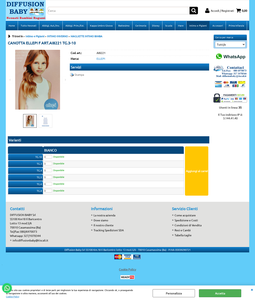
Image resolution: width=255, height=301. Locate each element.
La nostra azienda (104, 215)
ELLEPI (101, 58)
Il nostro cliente (104, 225)
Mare (181, 25)
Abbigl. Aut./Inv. (51, 25)
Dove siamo (101, 220)
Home (12, 25)
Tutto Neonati (28, 25)
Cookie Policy (12, 296)
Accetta (220, 293)
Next (65, 79)
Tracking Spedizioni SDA (109, 230)
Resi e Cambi (183, 230)
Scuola (168, 25)
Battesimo (123, 25)
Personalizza (174, 293)
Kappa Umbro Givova (101, 25)
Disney (155, 25)
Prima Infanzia (236, 25)
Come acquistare (185, 215)
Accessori (217, 25)
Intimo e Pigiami (198, 25)
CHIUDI (252, 289)
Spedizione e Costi (186, 220)
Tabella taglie (183, 235)
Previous (10, 79)
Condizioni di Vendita (188, 225)
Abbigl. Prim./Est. (74, 25)
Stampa (79, 74)
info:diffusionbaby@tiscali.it (30, 240)
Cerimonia (140, 25)
